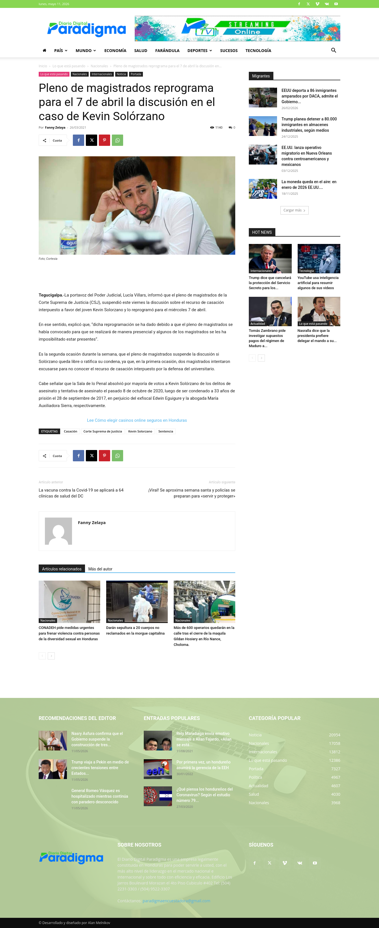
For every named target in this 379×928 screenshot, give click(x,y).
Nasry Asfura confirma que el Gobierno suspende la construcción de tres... (97, 739)
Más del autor (100, 569)
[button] (333, 51)
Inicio (43, 66)
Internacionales (102, 74)
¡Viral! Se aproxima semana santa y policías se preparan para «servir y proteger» (191, 493)
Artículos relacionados (62, 569)
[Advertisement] (137, 277)
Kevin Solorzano (140, 431)
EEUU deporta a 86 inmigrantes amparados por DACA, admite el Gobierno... (310, 96)
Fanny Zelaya (55, 127)
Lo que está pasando (69, 66)
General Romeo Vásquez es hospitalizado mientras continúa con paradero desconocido (99, 796)
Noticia (121, 74)
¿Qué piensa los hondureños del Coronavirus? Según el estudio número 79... (205, 795)
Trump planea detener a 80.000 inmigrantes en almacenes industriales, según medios (309, 125)
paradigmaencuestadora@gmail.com (176, 900)
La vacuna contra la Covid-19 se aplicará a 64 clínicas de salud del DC (81, 493)
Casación (70, 431)
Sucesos (229, 50)
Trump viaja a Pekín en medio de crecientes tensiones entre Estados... (100, 768)
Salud (140, 50)
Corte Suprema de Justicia (103, 431)
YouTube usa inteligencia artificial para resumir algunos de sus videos (318, 283)
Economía (115, 50)
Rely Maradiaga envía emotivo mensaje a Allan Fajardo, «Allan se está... (204, 739)
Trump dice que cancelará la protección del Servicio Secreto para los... (270, 283)
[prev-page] (42, 655)
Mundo (86, 50)
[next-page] (51, 655)
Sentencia (165, 431)
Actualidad (258, 324)
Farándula (167, 50)
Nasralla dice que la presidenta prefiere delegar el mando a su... (317, 335)
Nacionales (99, 66)
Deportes (200, 50)
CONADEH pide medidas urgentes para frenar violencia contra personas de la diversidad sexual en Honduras (69, 633)
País (60, 50)
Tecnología (258, 50)
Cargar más (295, 210)
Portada (136, 74)
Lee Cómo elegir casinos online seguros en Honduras (137, 420)
